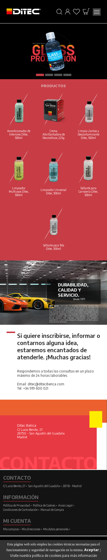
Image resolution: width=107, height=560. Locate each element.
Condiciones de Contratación (20, 509)
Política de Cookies (44, 505)
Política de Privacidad (16, 505)
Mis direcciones (31, 529)
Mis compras (11, 529)
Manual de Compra (52, 509)
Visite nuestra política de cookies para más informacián (53, 555)
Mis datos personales (55, 529)
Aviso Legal (65, 505)
